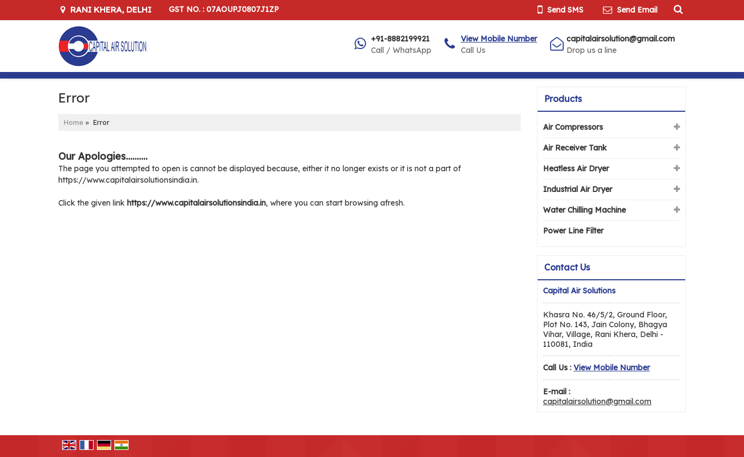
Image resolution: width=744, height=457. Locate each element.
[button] (499, 39)
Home (73, 122)
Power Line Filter (573, 231)
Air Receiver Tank (575, 148)
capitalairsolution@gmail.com (620, 39)
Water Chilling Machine (584, 210)
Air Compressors (573, 127)
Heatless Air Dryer (576, 168)
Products (563, 98)
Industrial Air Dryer (577, 189)
